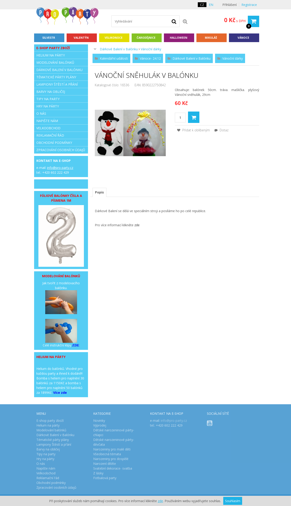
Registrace (249, 5)
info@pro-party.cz (60, 167)
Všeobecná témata (107, 454)
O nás (41, 113)
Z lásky (98, 473)
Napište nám (47, 121)
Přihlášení (229, 5)
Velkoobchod (48, 128)
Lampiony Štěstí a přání (57, 84)
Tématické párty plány (56, 77)
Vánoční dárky (151, 49)
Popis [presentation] (99, 192)
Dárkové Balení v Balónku (119, 49)
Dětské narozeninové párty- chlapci (113, 432)
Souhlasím (232, 501)
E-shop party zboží (53, 48)
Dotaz (221, 130)
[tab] (99, 192)
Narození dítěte (104, 463)
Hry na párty (47, 106)
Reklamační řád (50, 135)
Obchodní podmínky (54, 142)
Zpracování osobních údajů (60, 150)
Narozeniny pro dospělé (110, 459)
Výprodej (99, 425)
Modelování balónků (55, 62)
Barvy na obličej (50, 91)
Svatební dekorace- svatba (112, 468)
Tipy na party (48, 99)
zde (137, 225)
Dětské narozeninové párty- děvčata (113, 442)
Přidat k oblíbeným (193, 130)
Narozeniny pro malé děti (111, 449)
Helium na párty (50, 55)
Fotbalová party (104, 478)
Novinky (99, 420)
